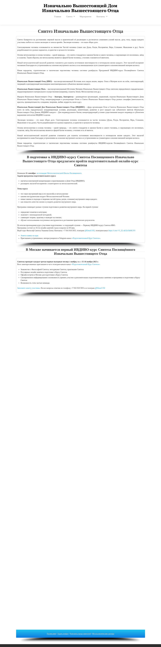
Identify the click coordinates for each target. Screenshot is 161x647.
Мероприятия (85, 16)
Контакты (102, 16)
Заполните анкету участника (28, 288)
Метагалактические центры (103, 634)
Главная (57, 16)
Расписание (51, 634)
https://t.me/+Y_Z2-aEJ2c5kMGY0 (121, 231)
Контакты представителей (80, 634)
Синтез (70, 16)
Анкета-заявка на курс (30, 236)
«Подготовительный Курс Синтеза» (86, 238)
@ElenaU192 (90, 231)
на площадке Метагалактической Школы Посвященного (59, 173)
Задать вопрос (63, 634)
